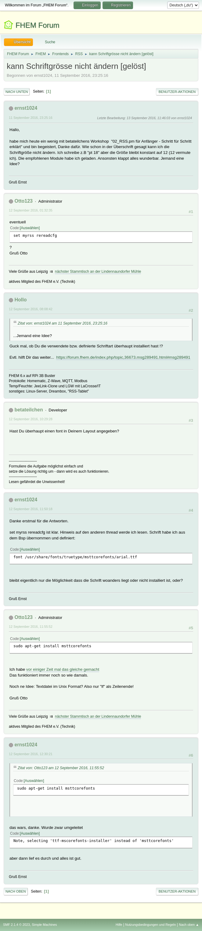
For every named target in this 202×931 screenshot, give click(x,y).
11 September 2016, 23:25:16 (30, 117)
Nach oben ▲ (189, 924)
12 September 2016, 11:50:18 (30, 509)
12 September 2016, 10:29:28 (30, 419)
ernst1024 (25, 108)
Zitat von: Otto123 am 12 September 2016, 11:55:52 (61, 768)
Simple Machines (44, 924)
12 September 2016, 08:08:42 (30, 309)
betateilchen (28, 409)
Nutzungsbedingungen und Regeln (150, 924)
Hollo (20, 299)
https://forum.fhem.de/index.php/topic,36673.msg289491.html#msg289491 (123, 357)
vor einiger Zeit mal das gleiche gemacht (62, 669)
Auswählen (30, 228)
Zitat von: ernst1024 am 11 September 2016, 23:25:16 (62, 323)
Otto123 (23, 201)
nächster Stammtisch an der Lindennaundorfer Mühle (98, 271)
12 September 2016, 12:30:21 (30, 754)
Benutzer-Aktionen (177, 92)
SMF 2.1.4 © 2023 (16, 924)
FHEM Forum (38, 25)
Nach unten (16, 92)
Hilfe (119, 924)
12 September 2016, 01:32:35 (30, 210)
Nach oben (15, 891)
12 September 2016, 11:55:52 (30, 626)
